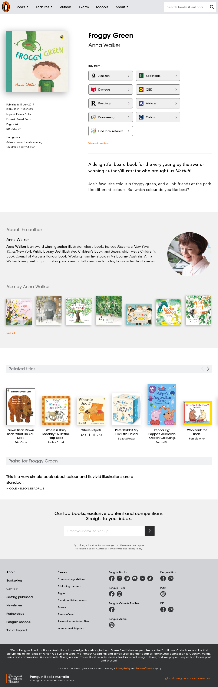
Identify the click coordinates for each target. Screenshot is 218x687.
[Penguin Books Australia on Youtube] (135, 578)
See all (10, 333)
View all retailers (98, 143)
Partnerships (15, 614)
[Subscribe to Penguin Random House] (150, 531)
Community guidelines (71, 579)
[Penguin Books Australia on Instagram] (119, 578)
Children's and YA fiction (20, 147)
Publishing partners (69, 586)
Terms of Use (115, 548)
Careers (62, 572)
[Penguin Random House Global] (18, 678)
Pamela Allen (197, 438)
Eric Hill (85, 434)
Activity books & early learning (24, 142)
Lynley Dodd (56, 442)
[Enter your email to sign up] (104, 531)
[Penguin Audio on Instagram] (112, 625)
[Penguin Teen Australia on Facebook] (112, 594)
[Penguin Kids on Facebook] (163, 578)
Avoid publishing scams (72, 600)
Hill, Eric (97, 434)
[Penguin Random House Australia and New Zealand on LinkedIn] (142, 578)
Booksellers (14, 580)
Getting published (19, 597)
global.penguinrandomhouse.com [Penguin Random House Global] (188, 678)
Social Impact (16, 630)
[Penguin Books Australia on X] (127, 578)
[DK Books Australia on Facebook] (163, 609)
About (10, 572)
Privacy (62, 607)
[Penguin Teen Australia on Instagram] (119, 594)
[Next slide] (208, 369)
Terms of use (65, 614)
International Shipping (71, 628)
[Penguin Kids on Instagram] (171, 578)
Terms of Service (145, 668)
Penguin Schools (18, 622)
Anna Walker (104, 45)
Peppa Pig (161, 442)
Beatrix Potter (126, 438)
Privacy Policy (135, 548)
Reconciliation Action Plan (73, 621)
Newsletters (14, 605)
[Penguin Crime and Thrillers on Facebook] (112, 609)
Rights (61, 593)
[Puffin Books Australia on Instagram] (163, 594)
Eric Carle (20, 442)
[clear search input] (212, 7)
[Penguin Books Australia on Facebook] (112, 578)
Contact (12, 589)
